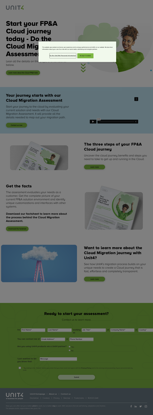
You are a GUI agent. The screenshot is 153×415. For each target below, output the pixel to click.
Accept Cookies (85, 56)
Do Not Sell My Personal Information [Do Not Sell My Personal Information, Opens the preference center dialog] (63, 55)
